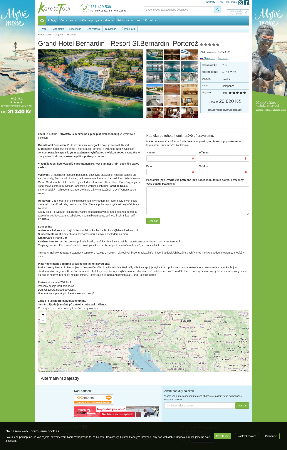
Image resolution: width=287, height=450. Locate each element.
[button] (43, 315)
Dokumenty (231, 2)
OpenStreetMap (45, 371)
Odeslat (153, 220)
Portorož (223, 58)
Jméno (150, 152)
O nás (221, 2)
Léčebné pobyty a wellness (96, 20)
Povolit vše (222, 436)
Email (149, 166)
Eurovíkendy (68, 20)
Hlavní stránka (42, 20)
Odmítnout (271, 436)
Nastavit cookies (247, 436)
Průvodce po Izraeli (129, 20)
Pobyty (52, 20)
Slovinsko (207, 58)
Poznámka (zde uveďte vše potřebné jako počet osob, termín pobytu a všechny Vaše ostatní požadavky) (195, 181)
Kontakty (150, 20)
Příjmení (204, 152)
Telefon (203, 166)
